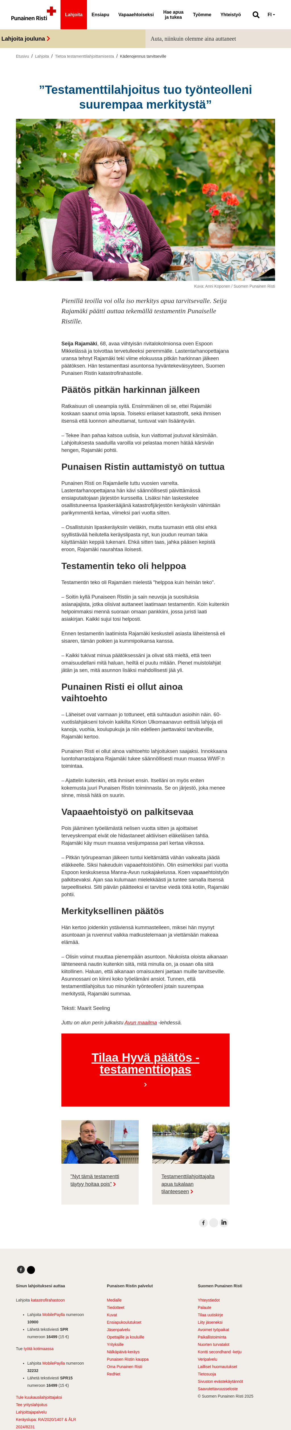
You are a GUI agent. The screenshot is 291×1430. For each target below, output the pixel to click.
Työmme (202, 14)
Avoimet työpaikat (213, 1329)
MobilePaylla (53, 1314)
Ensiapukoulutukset (124, 1322)
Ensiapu (100, 14)
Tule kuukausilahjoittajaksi (39, 1397)
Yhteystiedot (209, 1300)
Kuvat (112, 1315)
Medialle (114, 1300)
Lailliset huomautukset (217, 1366)
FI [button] (270, 14)
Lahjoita (73, 14)
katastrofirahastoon (48, 1300)
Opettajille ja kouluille (125, 1337)
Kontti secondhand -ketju (220, 1352)
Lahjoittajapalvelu (31, 1412)
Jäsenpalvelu (118, 1329)
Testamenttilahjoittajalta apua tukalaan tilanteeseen (188, 1184)
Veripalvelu (207, 1359)
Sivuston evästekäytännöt (220, 1381)
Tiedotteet (115, 1307)
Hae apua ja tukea (173, 15)
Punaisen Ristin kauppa (128, 1359)
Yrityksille (115, 1344)
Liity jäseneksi (210, 1322)
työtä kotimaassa (39, 1348)
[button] (254, 15)
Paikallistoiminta (212, 1337)
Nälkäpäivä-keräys (123, 1352)
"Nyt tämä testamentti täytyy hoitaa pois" (94, 1180)
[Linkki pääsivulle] (33, 15)
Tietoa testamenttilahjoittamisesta (84, 56)
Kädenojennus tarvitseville (143, 56)
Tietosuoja (207, 1374)
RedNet (113, 1374)
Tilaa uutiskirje (210, 1315)
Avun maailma (140, 1023)
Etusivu (22, 56)
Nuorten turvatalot (213, 1344)
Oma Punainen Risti (124, 1366)
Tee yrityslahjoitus (31, 1404)
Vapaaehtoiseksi (136, 14)
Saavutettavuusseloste (218, 1389)
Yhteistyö (231, 14)
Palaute (204, 1307)
